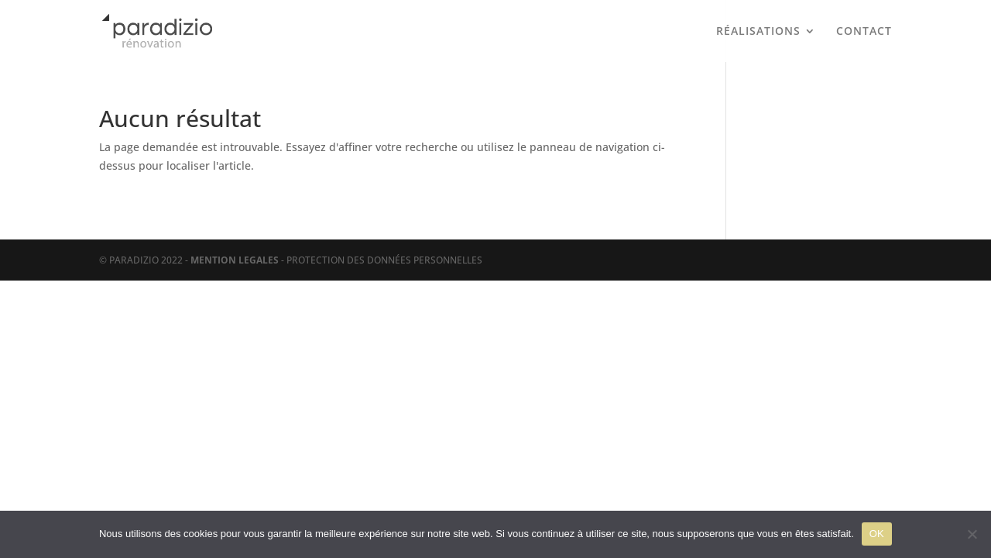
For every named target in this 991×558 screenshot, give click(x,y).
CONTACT (864, 32)
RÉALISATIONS (758, 32)
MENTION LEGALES (234, 260)
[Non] (971, 534)
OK (876, 533)
